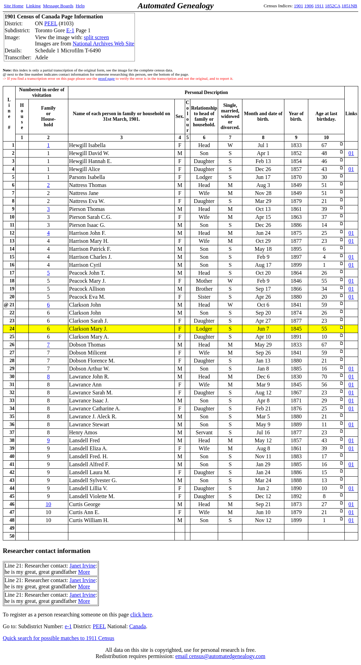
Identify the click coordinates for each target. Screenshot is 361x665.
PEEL (51, 23)
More (84, 572)
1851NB (349, 5)
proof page (106, 78)
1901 (298, 5)
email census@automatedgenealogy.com (220, 656)
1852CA (332, 5)
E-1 (70, 30)
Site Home (14, 5)
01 (351, 153)
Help (80, 5)
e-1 (68, 626)
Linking (33, 5)
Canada (137, 626)
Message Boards (58, 5)
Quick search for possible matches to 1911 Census (58, 638)
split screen (96, 37)
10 (48, 504)
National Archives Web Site (103, 43)
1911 (319, 5)
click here (141, 614)
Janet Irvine (82, 566)
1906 (309, 5)
